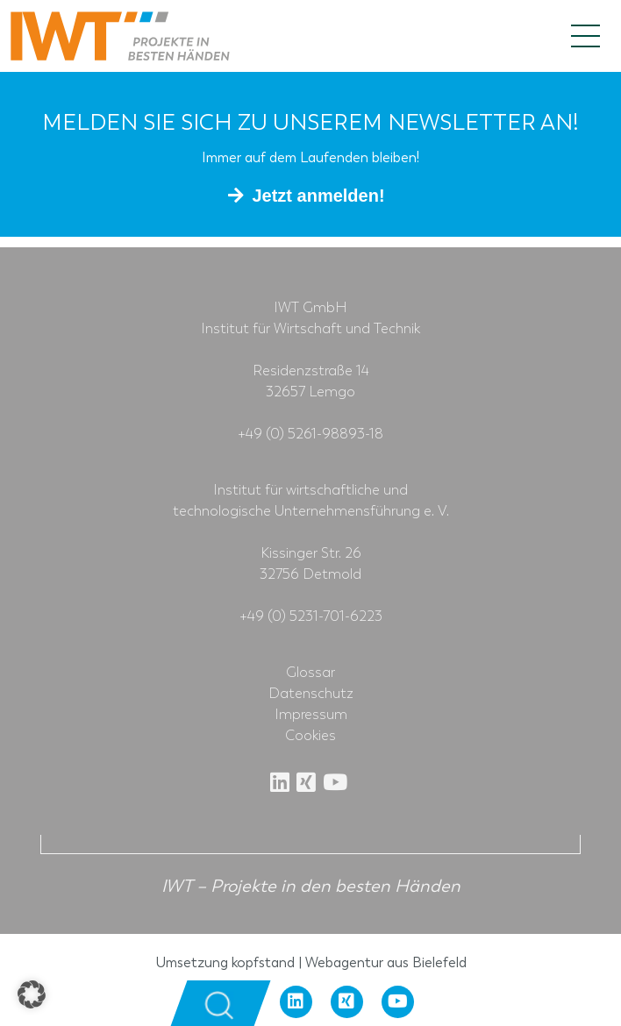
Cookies (310, 736)
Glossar (310, 672)
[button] (31, 994)
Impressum (311, 715)
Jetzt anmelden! (318, 195)
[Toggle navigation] (585, 36)
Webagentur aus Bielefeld (386, 962)
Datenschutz (310, 694)
